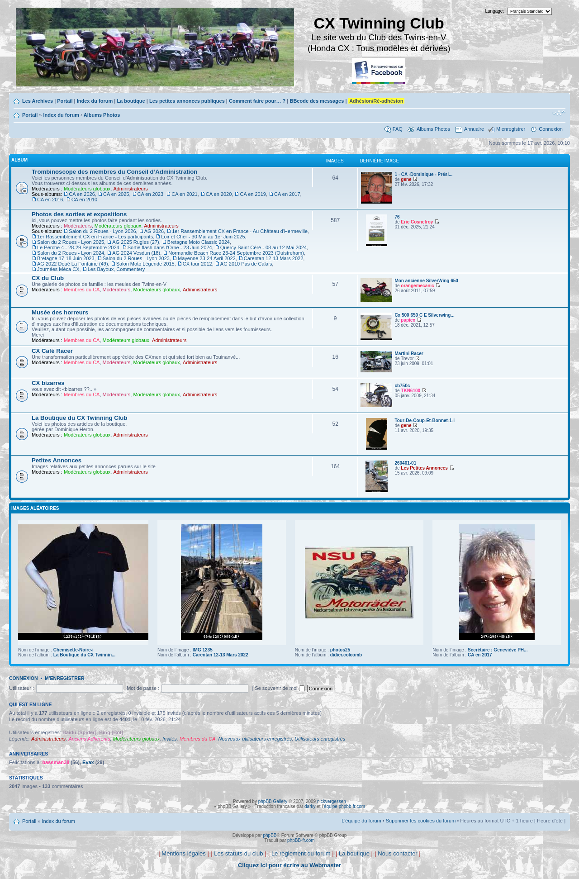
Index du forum (95, 101)
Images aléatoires (35, 508)
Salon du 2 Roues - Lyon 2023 (136, 258)
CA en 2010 (84, 199)
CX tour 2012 (197, 263)
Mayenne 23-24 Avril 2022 (207, 258)
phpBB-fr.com (301, 840)
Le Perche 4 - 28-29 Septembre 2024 (78, 247)
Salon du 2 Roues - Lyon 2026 (102, 231)
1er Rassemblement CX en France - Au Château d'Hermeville (240, 231)
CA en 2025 (116, 194)
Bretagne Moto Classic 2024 (198, 242)
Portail (64, 101)
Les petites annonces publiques (187, 101)
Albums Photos (102, 115)
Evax (88, 762)
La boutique (131, 101)
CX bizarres (48, 383)
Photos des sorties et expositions (79, 214)
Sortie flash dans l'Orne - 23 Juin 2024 (170, 247)
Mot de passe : (143, 688)
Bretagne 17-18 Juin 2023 (66, 258)
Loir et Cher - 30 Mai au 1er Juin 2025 (203, 236)
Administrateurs (130, 188)
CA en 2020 (219, 194)
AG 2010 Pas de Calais (246, 263)
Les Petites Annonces (424, 468)
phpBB (269, 835)
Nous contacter (397, 853)
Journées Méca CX (58, 269)
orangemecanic (417, 285)
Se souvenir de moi (279, 688)
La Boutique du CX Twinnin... (84, 654)
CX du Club (48, 278)
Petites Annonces (56, 460)
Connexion (551, 129)
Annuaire (474, 129)
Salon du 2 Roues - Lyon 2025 (70, 242)
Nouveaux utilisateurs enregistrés (255, 738)
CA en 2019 (253, 194)
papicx (408, 320)
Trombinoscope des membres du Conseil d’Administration (114, 171)
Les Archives (37, 101)
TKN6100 (410, 390)
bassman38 (55, 762)
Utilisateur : (21, 688)
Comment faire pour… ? (257, 101)
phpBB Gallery (272, 801)
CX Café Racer (52, 350)
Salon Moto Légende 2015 (145, 263)
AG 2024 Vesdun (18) (136, 253)
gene (406, 179)
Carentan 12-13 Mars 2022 (273, 258)
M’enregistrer (510, 129)
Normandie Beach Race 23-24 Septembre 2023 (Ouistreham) (236, 253)
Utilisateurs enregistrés (319, 738)
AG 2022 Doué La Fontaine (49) (72, 263)
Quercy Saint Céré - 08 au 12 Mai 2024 (263, 247)
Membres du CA (82, 289)
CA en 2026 (82, 194)
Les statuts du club (238, 853)
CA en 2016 (50, 199)
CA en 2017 (287, 194)
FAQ (398, 129)
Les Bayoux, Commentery (116, 269)
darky (309, 806)
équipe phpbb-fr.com (344, 806)
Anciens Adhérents (89, 738)
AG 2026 (154, 231)
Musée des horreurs (60, 312)
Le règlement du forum (301, 853)
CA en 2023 (151, 194)
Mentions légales (183, 853)
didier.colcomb (346, 654)
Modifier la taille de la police (558, 113)
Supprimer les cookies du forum (421, 820)
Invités (169, 738)
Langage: (494, 11)
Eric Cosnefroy (417, 221)
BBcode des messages (317, 101)
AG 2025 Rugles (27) (135, 242)
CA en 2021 (184, 194)
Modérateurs (78, 225)
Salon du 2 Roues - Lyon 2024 (70, 253)
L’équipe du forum (361, 820)
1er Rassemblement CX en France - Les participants (95, 236)
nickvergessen (331, 801)
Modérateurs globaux (87, 188)
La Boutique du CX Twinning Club (79, 417)
